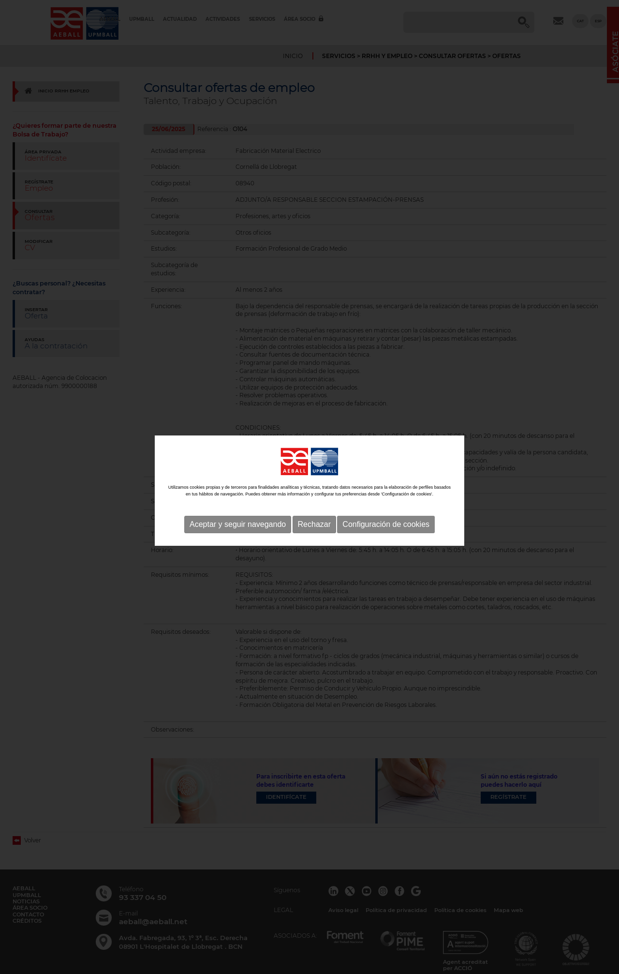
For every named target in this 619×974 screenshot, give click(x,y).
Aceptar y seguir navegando (238, 539)
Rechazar (314, 539)
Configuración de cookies (385, 539)
